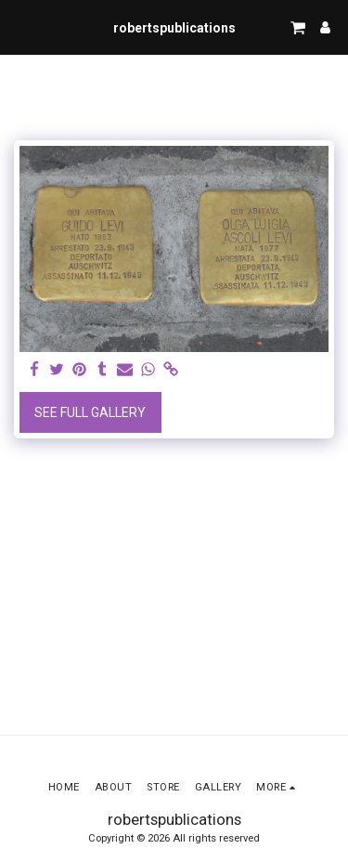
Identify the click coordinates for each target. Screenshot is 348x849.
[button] (20, 27)
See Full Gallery (90, 412)
